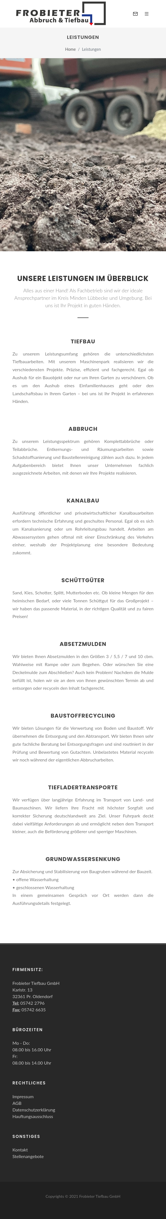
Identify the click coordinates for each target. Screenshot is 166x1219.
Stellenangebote (28, 1156)
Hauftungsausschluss (32, 1116)
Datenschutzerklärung (33, 1109)
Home (70, 49)
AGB (17, 1103)
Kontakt (20, 1149)
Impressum (22, 1096)
